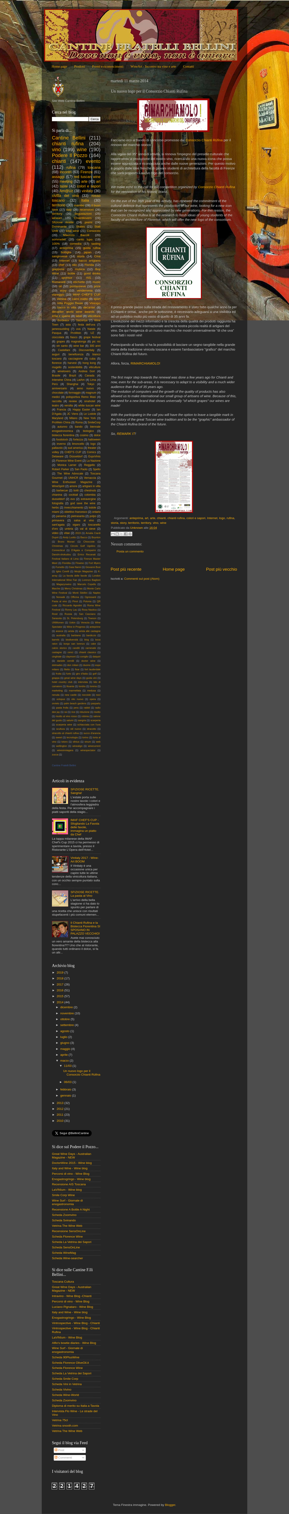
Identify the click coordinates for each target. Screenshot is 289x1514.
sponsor (66, 277)
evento (93, 161)
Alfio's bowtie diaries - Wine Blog (74, 1343)
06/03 (68, 1082)
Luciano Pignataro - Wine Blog (72, 1307)
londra (82, 686)
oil (60, 286)
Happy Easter (81, 409)
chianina (57, 494)
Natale (91, 329)
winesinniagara (65, 750)
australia (60, 635)
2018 (60, 978)
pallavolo (57, 447)
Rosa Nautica (89, 609)
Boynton (95, 537)
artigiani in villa (91, 486)
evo (72, 499)
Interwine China (61, 379)
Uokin (72, 622)
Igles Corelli (62, 571)
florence (57, 363)
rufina (230, 518)
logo (222, 518)
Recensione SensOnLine (69, 1231)
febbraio (66, 1089)
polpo (93, 516)
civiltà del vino (65, 196)
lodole (92, 507)
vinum (87, 741)
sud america (75, 447)
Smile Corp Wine (63, 1195)
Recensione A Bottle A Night (71, 1209)
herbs (55, 507)
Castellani (64, 350)
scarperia (95, 720)
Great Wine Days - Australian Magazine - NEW (71, 1155)
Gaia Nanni (75, 567)
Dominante (59, 226)
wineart (57, 218)
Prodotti (79, 66)
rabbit (87, 707)
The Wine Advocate (70, 473)
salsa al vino (84, 520)
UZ (92, 333)
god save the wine (82, 503)
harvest (72, 363)
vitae (67, 533)
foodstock (62, 439)
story (123, 522)
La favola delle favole (75, 575)
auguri (56, 354)
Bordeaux (63, 320)
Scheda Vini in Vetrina (67, 1384)
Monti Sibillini (80, 592)
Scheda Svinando (64, 1220)
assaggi (58, 177)
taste (64, 186)
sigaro (76, 524)
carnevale (91, 648)
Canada (90, 375)
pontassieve (78, 286)
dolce (97, 435)
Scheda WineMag (64, 1252)
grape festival (92, 337)
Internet (212, 518)
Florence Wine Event (69, 460)
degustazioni (83, 213)
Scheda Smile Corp (65, 1378)
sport (97, 299)
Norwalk (60, 597)
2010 (60, 1120)
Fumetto (60, 567)
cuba (92, 358)
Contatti (188, 66)
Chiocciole (89, 541)
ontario (96, 511)
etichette (79, 282)
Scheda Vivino (61, 1389)
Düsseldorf (75, 456)
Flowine (79, 563)
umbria (69, 528)
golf (94, 673)
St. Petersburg (75, 618)
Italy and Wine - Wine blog (70, 1168)
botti (76, 490)
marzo (65, 1060)
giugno (65, 1042)
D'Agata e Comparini (83, 550)
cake (93, 643)
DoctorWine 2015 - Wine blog (72, 1163)
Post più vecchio (221, 569)
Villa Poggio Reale (70, 303)
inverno (61, 443)
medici (56, 397)
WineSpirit (58, 486)
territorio (133, 522)
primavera (58, 520)
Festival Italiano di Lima (65, 558)
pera (76, 707)
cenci (70, 652)
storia (114, 522)
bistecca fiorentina (63, 435)
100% (56, 243)
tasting (95, 243)
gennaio (66, 1095)
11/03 (68, 1065)
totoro (64, 741)
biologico (88, 431)
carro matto (80, 299)
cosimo (84, 435)
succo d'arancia (92, 733)
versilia (68, 405)
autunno (62, 426)
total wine (72, 231)
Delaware (57, 456)
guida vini (91, 678)
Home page (59, 66)
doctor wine (88, 660)
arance (59, 631)
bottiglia (66, 252)
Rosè (55, 614)
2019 (78, 533)
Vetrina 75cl (60, 1420)
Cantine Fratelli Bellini (64, 765)
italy (69, 209)
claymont (71, 656)
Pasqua (56, 333)
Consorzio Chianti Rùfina (204, 140)
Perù (55, 384)
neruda (56, 694)
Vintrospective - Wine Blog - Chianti (76, 1323)
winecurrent (94, 746)
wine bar (78, 345)
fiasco (73, 337)
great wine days (73, 678)
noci (98, 694)
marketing (57, 690)
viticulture (94, 367)
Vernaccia (90, 477)
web (98, 741)
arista (71, 631)
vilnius (76, 741)
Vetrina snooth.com (65, 1425)
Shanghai (72, 384)
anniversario (59, 388)
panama (61, 516)
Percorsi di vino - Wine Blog (70, 1173)
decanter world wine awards (73, 311)
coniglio (84, 656)
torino (85, 737)
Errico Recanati (87, 554)
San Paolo (81, 469)
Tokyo (90, 384)
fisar (77, 669)
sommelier (59, 239)
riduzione (84, 712)
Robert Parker (60, 469)
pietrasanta (78, 516)
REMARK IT (126, 434)
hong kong (89, 363)
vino (155, 522)
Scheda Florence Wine (67, 1236)
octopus (60, 699)
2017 (60, 984)
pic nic (96, 341)
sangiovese (59, 256)
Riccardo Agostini (72, 605)
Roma (79, 422)
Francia (61, 409)
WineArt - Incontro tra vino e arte (153, 66)
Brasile (56, 375)
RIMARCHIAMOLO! (145, 363)
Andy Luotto (69, 537)
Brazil (72, 375)
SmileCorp (94, 422)
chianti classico (87, 652)
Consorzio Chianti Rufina (216, 187)
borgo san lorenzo (74, 643)
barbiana (76, 635)
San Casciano (87, 614)
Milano (73, 418)
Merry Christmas (74, 588)
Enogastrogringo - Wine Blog (71, 1317)
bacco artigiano (89, 260)
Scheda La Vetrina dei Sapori (71, 1242)
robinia (85, 716)
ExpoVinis (94, 456)
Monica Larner (67, 465)
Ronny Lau (71, 609)
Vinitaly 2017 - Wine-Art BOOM (84, 859)
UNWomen (58, 622)
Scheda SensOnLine (66, 1247)
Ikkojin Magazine (83, 571)
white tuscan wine (89, 405)
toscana (94, 167)
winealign (77, 746)
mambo (79, 205)
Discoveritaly (86, 350)
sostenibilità (75, 367)
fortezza (78, 439)
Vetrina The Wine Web (67, 1225)
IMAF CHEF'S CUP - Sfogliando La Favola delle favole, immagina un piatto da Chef (84, 827)
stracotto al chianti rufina (65, 733)
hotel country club (62, 682)
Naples (96, 592)
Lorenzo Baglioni (91, 580)
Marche (56, 588)
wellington (61, 746)
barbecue (62, 490)
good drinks (92, 273)
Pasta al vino (59, 601)
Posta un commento (130, 551)
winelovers (64, 371)
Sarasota (57, 618)
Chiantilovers (83, 218)
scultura (60, 728)
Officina (75, 597)
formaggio (75, 392)
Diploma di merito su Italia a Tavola (75, 1405)
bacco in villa (66, 307)
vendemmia (85, 290)
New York (90, 418)
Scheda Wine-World (65, 1395)
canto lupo (84, 239)
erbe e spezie (61, 316)
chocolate (58, 392)
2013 (60, 1103)
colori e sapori (195, 518)
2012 (60, 1108)
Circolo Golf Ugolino (82, 546)
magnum (91, 392)
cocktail (73, 494)
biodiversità (72, 639)
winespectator (88, 750)
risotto (97, 712)
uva (78, 329)
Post (59, 1450)
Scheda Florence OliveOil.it (70, 1362)
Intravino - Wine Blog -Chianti (72, 1296)
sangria (82, 720)
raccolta (57, 401)
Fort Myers (94, 563)
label (79, 316)
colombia (90, 494)
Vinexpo (94, 303)
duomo (87, 665)
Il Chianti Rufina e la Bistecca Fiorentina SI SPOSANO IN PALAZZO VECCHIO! (85, 928)
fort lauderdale (93, 669)
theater (92, 447)
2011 (60, 1114)
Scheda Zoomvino (64, 1215)
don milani (72, 665)
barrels (55, 639)
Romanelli (58, 282)
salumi (69, 720)
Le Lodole (90, 413)
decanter (89, 307)
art (146, 518)
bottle (71, 273)
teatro (55, 405)
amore (73, 486)
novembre (67, 1013)
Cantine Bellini (68, 138)
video (55, 533)
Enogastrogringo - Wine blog (71, 1179)
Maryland (57, 418)
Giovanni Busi (92, 567)
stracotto (91, 728)
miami (55, 511)
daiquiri (96, 656)
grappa (56, 678)
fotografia (57, 503)
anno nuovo (85, 388)
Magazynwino (63, 584)
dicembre (67, 1007)
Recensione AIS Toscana (69, 1184)
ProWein (76, 333)
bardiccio (91, 635)
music (96, 282)
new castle (71, 694)
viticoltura (94, 316)
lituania (70, 686)
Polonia (87, 601)
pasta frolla (62, 707)
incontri (65, 172)
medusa (91, 690)
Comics (91, 452)
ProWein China (61, 422)
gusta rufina (91, 248)
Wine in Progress (76, 626)
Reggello (89, 465)
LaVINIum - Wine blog (67, 1189)
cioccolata (58, 337)
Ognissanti (90, 597)
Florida (89, 265)
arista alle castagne (89, 631)
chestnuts (90, 490)
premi (88, 222)
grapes (61, 341)
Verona (61, 299)
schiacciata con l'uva (88, 724)
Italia (85, 200)
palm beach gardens (75, 703)
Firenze (87, 172)
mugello (57, 367)
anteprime (95, 626)
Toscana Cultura (63, 1281)
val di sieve (88, 528)
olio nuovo (77, 699)
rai (65, 712)
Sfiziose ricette (63, 222)
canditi (76, 648)
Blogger (170, 1505)
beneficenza (76, 354)
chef (61, 265)
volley (55, 452)
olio (74, 265)
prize (97, 286)
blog (86, 639)
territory (146, 522)
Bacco (83, 537)
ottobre (65, 1019)
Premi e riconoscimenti (108, 66)
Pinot (75, 601)
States (80, 226)
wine (163, 522)
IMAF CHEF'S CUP (86, 294)
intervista (83, 682)
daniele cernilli (65, 660)
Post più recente (126, 569)
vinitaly (87, 191)
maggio (65, 1049)
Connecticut (58, 550)
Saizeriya (81, 320)
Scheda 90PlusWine (65, 1357)
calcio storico (59, 648)
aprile (64, 1054)
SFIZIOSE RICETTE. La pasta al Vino (84, 893)
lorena (93, 686)
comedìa (76, 243)
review (73, 401)
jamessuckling (60, 329)
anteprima (136, 518)
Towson (92, 618)
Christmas (57, 546)
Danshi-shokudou (61, 554)
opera (93, 699)
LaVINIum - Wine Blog (67, 1337)
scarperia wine (64, 724)
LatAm (81, 379)
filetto (67, 669)
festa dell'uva (86, 324)
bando (79, 426)
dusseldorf (58, 499)
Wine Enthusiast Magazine (72, 482)
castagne (57, 652)
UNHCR (73, 477)
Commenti (63, 1457)
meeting (66, 181)
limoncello (78, 443)
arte (152, 518)
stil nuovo (75, 728)
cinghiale (57, 656)
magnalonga (78, 341)
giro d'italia (82, 673)
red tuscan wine (87, 177)
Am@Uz (66, 191)
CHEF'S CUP (73, 452)
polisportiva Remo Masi (81, 397)
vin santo (62, 345)
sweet (59, 737)
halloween (94, 439)
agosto (65, 1031)
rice (73, 712)
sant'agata (58, 524)
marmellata (75, 690)
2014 (60, 1002)
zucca (55, 754)
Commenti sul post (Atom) (141, 578)
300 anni (95, 345)
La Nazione (93, 460)
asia (68, 324)
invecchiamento (73, 507)
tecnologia (72, 737)
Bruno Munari (66, 541)
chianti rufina (176, 518)
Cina (97, 256)
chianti (161, 518)
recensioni (87, 209)
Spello (96, 469)
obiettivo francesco (75, 511)
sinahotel (89, 401)
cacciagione (75, 358)
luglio (64, 1037)
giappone (58, 269)
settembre (67, 1025)
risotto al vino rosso (66, 716)
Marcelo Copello (86, 584)
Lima (93, 379)
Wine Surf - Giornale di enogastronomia (67, 1202)
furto (68, 673)
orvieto (55, 703)
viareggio (58, 294)
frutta (58, 673)
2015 (60, 996)
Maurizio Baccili (76, 235)
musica (80, 269)
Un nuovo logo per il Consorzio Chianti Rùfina (81, 1072)
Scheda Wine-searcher (67, 1258)
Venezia (85, 622)
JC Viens (72, 413)
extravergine (88, 499)
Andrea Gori (87, 371)
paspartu (95, 703)
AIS (88, 277)
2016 (60, 990)
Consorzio (93, 231)
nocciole (86, 694)
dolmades (57, 665)
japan (87, 252)
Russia (68, 614)
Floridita (66, 563)
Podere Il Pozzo (69, 155)
